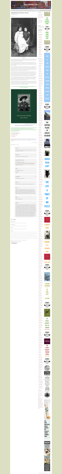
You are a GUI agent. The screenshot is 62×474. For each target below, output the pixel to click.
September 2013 (41, 305)
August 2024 (40, 85)
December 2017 (41, 219)
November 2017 (41, 221)
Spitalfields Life (31, 4)
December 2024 (41, 78)
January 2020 (40, 177)
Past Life (34, 142)
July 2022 (40, 127)
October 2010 (40, 364)
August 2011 (40, 347)
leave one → (17, 144)
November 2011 (41, 342)
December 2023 (41, 98)
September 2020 (41, 164)
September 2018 (41, 204)
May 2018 (40, 211)
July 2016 (40, 248)
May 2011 (40, 352)
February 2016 (40, 256)
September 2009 (41, 386)
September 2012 (41, 325)
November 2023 (41, 100)
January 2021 (40, 157)
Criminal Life (40, 37)
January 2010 (40, 379)
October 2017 (40, 223)
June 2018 (40, 209)
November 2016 (41, 241)
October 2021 (40, 142)
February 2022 (40, 135)
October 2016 (40, 243)
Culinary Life (40, 39)
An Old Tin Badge (13, 136)
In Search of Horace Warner (14, 134)
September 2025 (41, 63)
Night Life (40, 47)
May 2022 (40, 130)
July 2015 (40, 268)
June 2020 (40, 169)
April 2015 (40, 273)
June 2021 (40, 149)
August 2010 (40, 367)
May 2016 (40, 251)
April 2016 (40, 253)
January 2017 (40, 238)
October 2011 (40, 344)
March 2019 (40, 194)
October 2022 (40, 122)
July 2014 (40, 288)
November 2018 (41, 201)
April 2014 (40, 293)
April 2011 (40, 354)
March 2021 (40, 154)
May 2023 (40, 110)
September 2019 (41, 184)
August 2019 (40, 186)
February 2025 (40, 75)
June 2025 (40, 68)
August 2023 (40, 105)
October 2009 (40, 384)
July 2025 (40, 66)
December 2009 (41, 381)
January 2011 (40, 359)
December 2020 (41, 159)
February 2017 (40, 236)
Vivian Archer (17, 154)
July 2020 (40, 167)
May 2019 (40, 191)
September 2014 (41, 285)
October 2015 (40, 263)
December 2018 (41, 199)
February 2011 (40, 357)
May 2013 (40, 312)
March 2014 (40, 295)
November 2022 (41, 120)
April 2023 (40, 112)
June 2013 (40, 310)
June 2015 (40, 270)
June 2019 (40, 189)
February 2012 (40, 337)
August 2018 (40, 206)
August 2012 (40, 327)
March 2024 (40, 93)
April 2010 (40, 374)
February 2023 (40, 115)
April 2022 (40, 132)
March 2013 (40, 315)
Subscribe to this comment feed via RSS (16, 241)
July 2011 (40, 349)
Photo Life (36, 142)
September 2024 (41, 83)
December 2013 (41, 300)
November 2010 (41, 362)
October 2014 (40, 283)
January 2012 (40, 339)
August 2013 (40, 307)
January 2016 (40, 258)
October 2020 (40, 162)
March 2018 (40, 214)
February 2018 (40, 216)
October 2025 (40, 61)
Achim (16, 168)
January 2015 (40, 278)
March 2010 (40, 376)
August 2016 (40, 246)
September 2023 (41, 103)
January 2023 (40, 117)
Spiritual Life (40, 54)
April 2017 (40, 233)
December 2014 (41, 280)
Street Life (40, 56)
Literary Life (40, 44)
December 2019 (41, 179)
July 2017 (40, 228)
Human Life (40, 42)
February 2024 (40, 95)
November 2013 (41, 302)
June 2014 (40, 290)
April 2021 (40, 152)
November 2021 (41, 140)
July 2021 (40, 147)
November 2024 (41, 80)
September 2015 (41, 265)
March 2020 (40, 174)
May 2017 (40, 231)
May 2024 (40, 90)
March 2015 (40, 275)
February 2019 (40, 196)
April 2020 (40, 172)
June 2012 (40, 330)
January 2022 (40, 137)
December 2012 (41, 320)
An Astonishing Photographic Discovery (15, 133)
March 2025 (40, 73)
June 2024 (40, 88)
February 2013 (40, 317)
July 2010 (40, 369)
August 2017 (40, 226)
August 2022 (40, 125)
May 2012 (40, 332)
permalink (20, 154)
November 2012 (41, 322)
